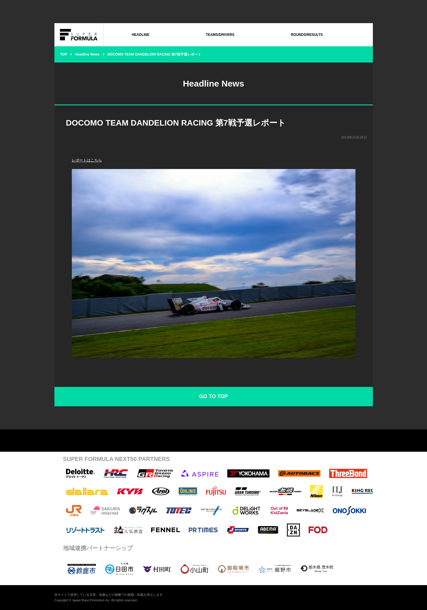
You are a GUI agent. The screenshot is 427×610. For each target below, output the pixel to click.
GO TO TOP (213, 396)
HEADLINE (140, 35)
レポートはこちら (87, 160)
